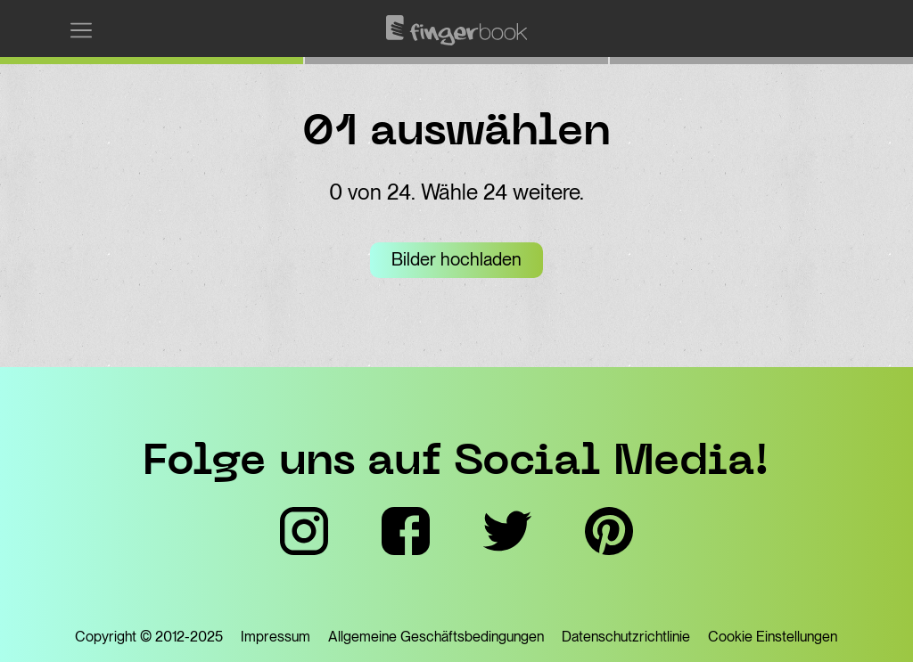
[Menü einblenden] (81, 30)
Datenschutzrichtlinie (626, 636)
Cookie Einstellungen (772, 636)
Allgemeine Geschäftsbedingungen (436, 636)
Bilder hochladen (456, 259)
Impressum (275, 636)
